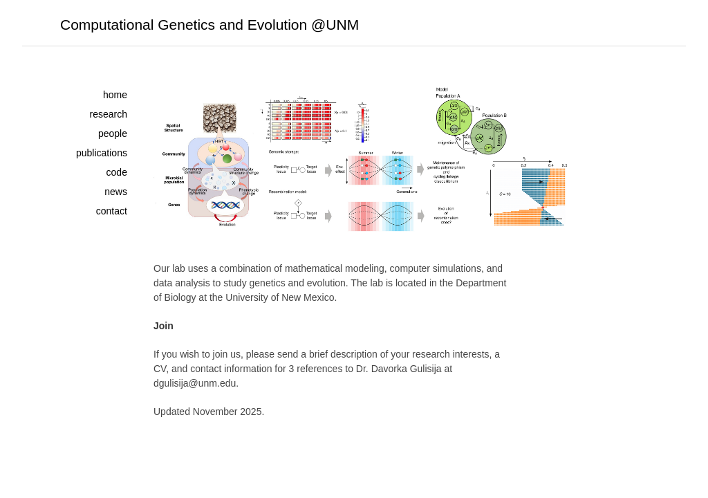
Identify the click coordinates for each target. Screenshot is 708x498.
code (116, 172)
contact (111, 210)
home (115, 94)
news (115, 191)
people (112, 133)
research (108, 114)
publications (101, 152)
